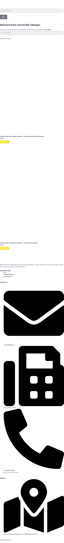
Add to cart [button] (5, 142)
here (49, 29)
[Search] (61, 10)
